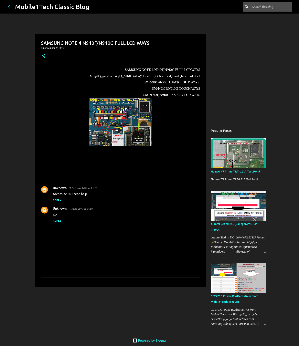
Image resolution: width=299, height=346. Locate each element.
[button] (43, 56)
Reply (57, 200)
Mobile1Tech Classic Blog (52, 6)
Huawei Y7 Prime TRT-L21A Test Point (235, 171)
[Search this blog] (271, 7)
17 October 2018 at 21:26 (82, 188)
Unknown (60, 188)
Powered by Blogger (149, 340)
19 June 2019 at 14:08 (80, 208)
